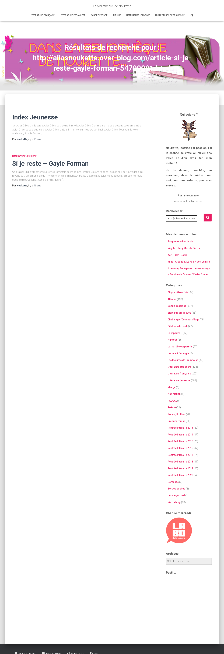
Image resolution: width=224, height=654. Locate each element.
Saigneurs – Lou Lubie (180, 241)
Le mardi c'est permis (180, 346)
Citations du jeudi (178, 326)
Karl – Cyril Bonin (177, 255)
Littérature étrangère (72, 15)
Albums (117, 15)
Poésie (172, 407)
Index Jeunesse (35, 117)
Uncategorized (176, 495)
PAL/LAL (172, 400)
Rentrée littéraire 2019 (180, 468)
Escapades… (175, 333)
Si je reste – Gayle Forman (50, 163)
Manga (172, 387)
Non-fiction (174, 394)
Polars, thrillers (177, 414)
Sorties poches (176, 488)
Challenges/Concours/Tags (183, 319)
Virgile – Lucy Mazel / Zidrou (184, 248)
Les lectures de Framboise (170, 15)
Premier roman (176, 421)
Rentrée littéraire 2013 (180, 427)
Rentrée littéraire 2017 (180, 455)
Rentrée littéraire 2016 (180, 448)
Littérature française (42, 15)
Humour (172, 339)
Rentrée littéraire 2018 (180, 461)
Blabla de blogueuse (179, 312)
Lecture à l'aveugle (178, 353)
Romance (173, 482)
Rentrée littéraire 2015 (180, 441)
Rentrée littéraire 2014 (180, 434)
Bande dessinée (99, 15)
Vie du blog (174, 502)
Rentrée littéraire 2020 (180, 475)
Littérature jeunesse (138, 15)
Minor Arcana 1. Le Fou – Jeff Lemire (189, 261)
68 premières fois (178, 292)
